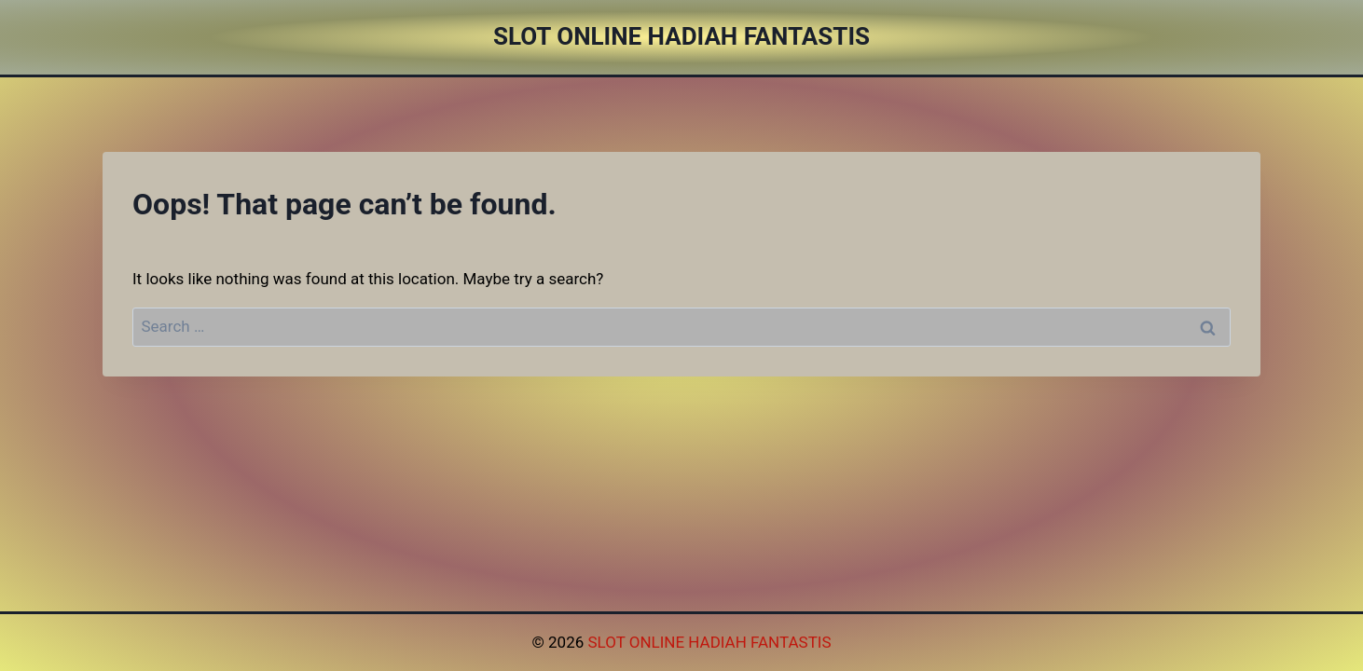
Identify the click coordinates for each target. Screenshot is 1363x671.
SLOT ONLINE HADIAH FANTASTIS (709, 642)
